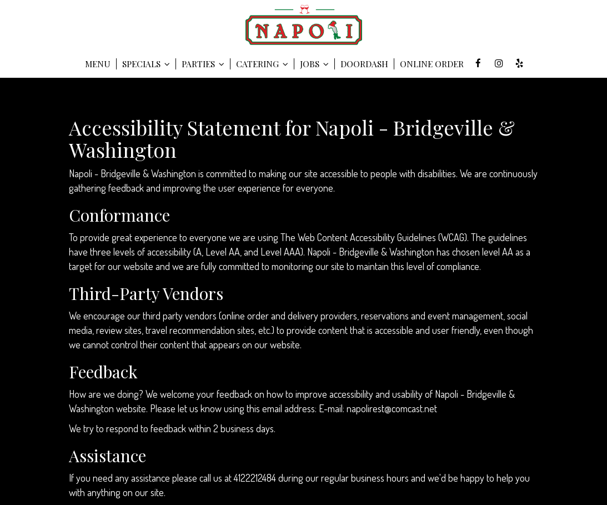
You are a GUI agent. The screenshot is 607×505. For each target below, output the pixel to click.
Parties (203, 63)
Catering (262, 63)
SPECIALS (146, 63)
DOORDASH (364, 63)
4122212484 (255, 477)
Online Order (432, 63)
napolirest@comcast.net (392, 408)
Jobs (314, 63)
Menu (98, 63)
